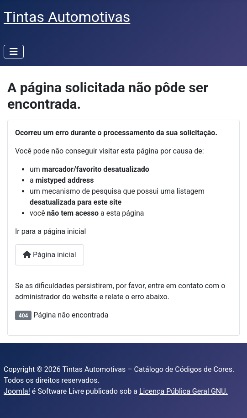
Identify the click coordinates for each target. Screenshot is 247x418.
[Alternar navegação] (14, 51)
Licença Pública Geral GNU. (183, 391)
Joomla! (17, 391)
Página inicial (49, 254)
